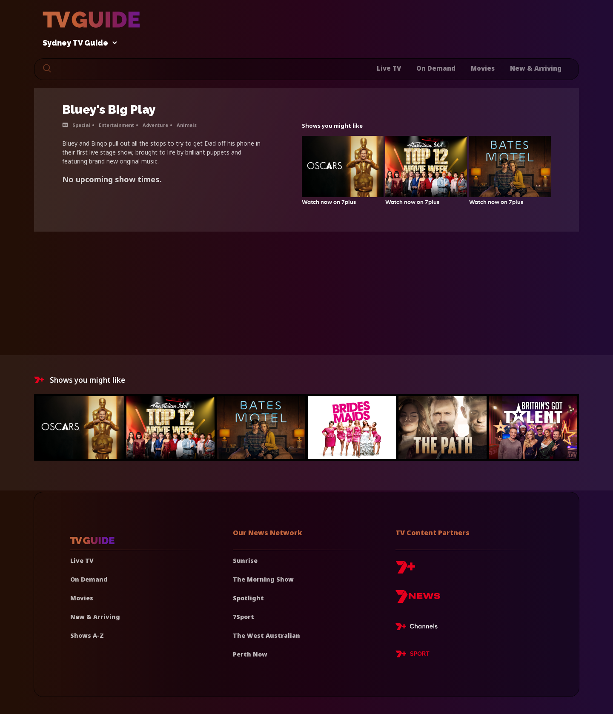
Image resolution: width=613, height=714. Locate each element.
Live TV (389, 68)
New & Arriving (535, 68)
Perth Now (250, 654)
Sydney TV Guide (77, 43)
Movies (483, 68)
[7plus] (405, 570)
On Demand (435, 68)
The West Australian (266, 635)
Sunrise (245, 560)
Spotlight (248, 598)
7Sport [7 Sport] (243, 617)
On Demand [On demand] (89, 579)
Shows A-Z (87, 635)
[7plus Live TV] (418, 628)
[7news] (417, 599)
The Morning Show (263, 579)
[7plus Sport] (412, 655)
